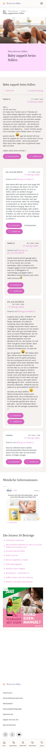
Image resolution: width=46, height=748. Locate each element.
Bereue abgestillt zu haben (17, 560)
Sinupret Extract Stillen (15, 551)
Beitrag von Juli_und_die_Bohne (17, 251)
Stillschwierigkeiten (14, 564)
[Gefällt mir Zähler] (35, 156)
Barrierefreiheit (9, 725)
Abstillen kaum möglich (15, 568)
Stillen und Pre (12, 555)
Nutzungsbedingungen (12, 709)
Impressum (7, 693)
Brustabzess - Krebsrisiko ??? (17, 573)
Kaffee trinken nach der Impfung (19, 577)
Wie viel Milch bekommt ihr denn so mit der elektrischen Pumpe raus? (24, 545)
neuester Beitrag (36, 90)
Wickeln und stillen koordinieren (19, 582)
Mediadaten (8, 703)
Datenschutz (8, 714)
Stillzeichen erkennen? (15, 540)
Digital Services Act (11, 719)
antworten (15, 225)
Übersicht (10, 90)
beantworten (13, 156)
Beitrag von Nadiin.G (25, 179)
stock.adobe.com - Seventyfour (37, 41)
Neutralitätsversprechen (13, 698)
